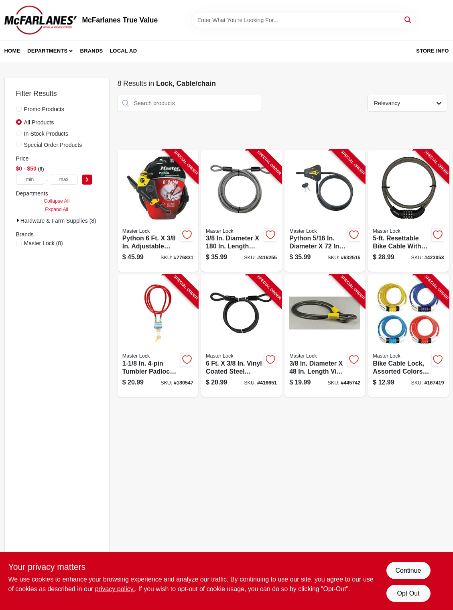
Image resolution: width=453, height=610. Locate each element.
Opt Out (408, 593)
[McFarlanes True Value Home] (40, 20)
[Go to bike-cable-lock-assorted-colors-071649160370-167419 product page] (408, 335)
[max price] (64, 180)
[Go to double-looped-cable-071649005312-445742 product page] (324, 335)
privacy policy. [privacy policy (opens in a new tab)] (115, 589)
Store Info (432, 51)
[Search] (408, 19)
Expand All (56, 209)
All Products (39, 122)
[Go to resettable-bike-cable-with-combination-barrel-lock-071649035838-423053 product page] (408, 211)
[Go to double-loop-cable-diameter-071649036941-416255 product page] (241, 211)
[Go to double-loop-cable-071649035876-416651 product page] (241, 335)
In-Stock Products (46, 134)
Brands (91, 51)
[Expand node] (18, 220)
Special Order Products (53, 145)
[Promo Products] (19, 109)
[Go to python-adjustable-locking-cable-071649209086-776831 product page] (158, 211)
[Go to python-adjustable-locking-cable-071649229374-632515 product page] (324, 211)
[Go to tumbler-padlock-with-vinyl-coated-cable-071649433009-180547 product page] (158, 335)
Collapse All (56, 201)
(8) (43, 243)
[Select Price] (87, 180)
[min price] (30, 180)
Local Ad (123, 51)
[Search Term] (303, 20)
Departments (47, 51)
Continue (408, 570)
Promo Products (44, 109)
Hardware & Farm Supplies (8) (58, 221)
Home (12, 51)
